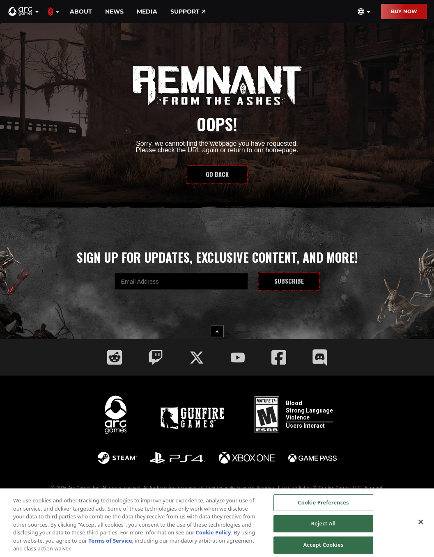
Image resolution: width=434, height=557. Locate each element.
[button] (24, 11)
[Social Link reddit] (114, 357)
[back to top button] (217, 331)
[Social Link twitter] (196, 357)
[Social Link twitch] (155, 357)
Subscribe (289, 281)
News (114, 11)
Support (188, 11)
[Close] (421, 525)
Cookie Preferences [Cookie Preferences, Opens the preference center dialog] (323, 505)
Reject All (323, 527)
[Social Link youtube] (237, 357)
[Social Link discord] (319, 357)
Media (147, 11)
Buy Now (404, 11)
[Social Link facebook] (278, 357)
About (81, 11)
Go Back (217, 174)
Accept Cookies (323, 548)
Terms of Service (110, 544)
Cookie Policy (213, 536)
